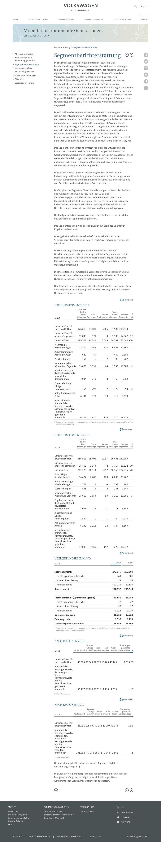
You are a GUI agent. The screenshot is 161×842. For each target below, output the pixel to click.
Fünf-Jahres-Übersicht (54, 818)
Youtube (125, 822)
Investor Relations (16, 821)
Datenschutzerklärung (69, 836)
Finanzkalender (87, 811)
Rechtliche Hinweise (39, 836)
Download (126, 300)
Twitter (125, 817)
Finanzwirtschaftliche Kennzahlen (59, 814)
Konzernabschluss (122, 19)
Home (15, 19)
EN (145, 6)
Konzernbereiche (65, 19)
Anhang (144, 19)
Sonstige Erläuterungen (25, 75)
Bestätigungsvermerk (24, 83)
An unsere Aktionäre (38, 19)
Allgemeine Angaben (24, 54)
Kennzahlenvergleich (17, 814)
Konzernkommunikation (19, 818)
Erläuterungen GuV (23, 68)
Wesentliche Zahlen (53, 811)
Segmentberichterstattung (27, 64)
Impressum (95, 836)
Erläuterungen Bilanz (24, 71)
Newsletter (127, 812)
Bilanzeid (19, 79)
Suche (136, 6)
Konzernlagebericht (93, 19)
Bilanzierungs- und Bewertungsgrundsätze (25, 59)
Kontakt (11, 824)
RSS (123, 807)
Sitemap (17, 836)
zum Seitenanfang (56, 790)
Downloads (13, 811)
